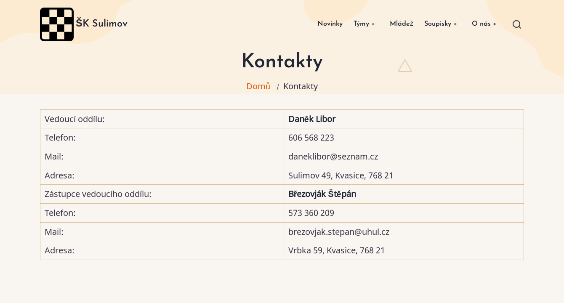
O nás (482, 24)
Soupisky (434, 24)
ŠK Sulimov (102, 24)
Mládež (392, 24)
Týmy (351, 24)
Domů (258, 86)
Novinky (314, 24)
